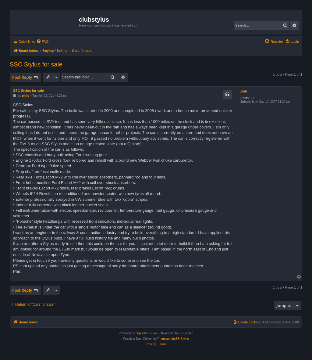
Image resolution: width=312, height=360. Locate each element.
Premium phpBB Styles (173, 338)
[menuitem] (42, 41)
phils (243, 91)
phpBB (140, 333)
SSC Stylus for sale (36, 64)
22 (252, 98)
